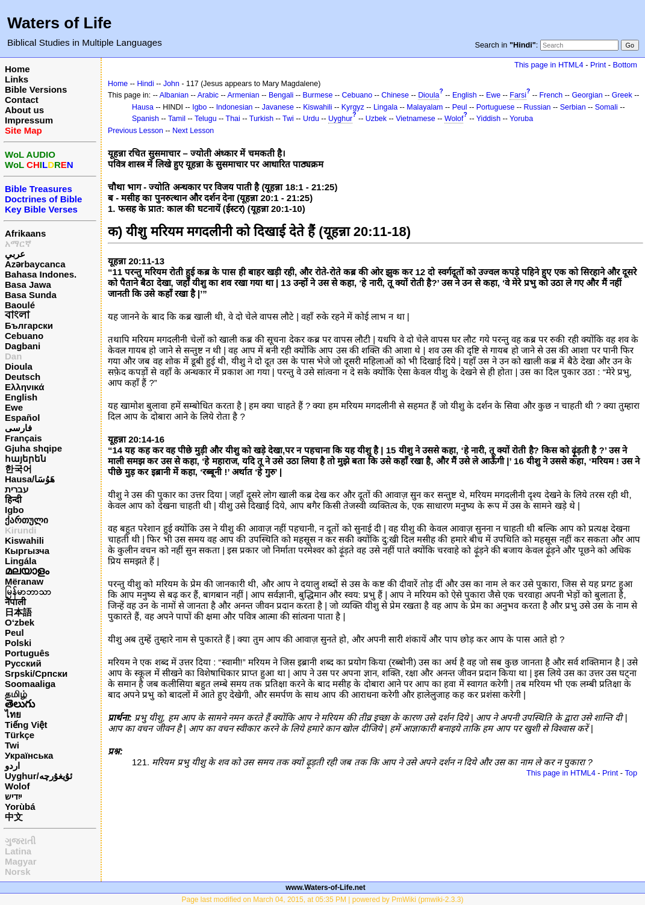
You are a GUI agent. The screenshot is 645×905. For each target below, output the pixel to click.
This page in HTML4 (549, 64)
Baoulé (20, 305)
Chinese (395, 95)
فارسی (18, 428)
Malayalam (425, 107)
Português (27, 653)
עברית (16, 489)
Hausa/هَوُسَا (30, 479)
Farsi (517, 95)
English (21, 397)
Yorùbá (20, 806)
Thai (233, 118)
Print (598, 64)
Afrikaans (25, 233)
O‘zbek (19, 622)
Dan (13, 356)
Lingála (21, 561)
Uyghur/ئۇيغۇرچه (38, 776)
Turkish (261, 118)
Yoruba (521, 118)
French (551, 95)
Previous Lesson (135, 130)
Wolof (17, 786)
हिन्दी (13, 499)
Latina (18, 851)
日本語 (18, 612)
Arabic (208, 95)
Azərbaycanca (35, 264)
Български (29, 325)
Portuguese (495, 107)
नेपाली (15, 602)
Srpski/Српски (36, 673)
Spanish (145, 118)
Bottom (625, 64)
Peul (14, 632)
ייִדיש (13, 796)
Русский (23, 663)
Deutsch (22, 377)
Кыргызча (27, 551)
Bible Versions (36, 89)
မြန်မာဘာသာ (28, 591)
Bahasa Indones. (40, 274)
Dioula (19, 366)
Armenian (243, 95)
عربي (15, 254)
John (171, 83)
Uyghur (340, 118)
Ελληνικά (24, 387)
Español (22, 417)
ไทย (13, 714)
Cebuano (24, 336)
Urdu (311, 118)
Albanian (174, 95)
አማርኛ (18, 243)
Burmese (318, 95)
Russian (537, 107)
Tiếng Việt (26, 725)
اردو (12, 765)
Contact (22, 100)
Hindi (145, 83)
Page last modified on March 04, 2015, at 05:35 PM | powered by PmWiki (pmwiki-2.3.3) (323, 899)
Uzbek (376, 118)
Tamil (176, 118)
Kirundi (21, 530)
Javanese (278, 107)
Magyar (21, 861)
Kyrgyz (352, 107)
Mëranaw (24, 581)
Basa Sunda (31, 295)
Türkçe (19, 735)
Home (17, 69)
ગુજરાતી (20, 841)
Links (16, 79)
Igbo (14, 510)
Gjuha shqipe (33, 448)
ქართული (26, 520)
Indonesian (234, 107)
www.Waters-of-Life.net (325, 887)
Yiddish (488, 118)
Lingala (385, 107)
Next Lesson (193, 130)
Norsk (18, 871)
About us (24, 110)
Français (23, 438)
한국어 (18, 469)
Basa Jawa (28, 284)
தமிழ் (16, 694)
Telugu (206, 118)
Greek (622, 95)
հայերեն (25, 458)
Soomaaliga (30, 684)
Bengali (281, 95)
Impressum (29, 120)
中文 (14, 817)
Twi (12, 745)
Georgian (587, 95)
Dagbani (22, 346)
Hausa (143, 107)
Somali (606, 107)
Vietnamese (415, 118)
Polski (18, 643)
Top (631, 772)
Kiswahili (24, 540)
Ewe (14, 407)
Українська (29, 755)
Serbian (573, 107)
